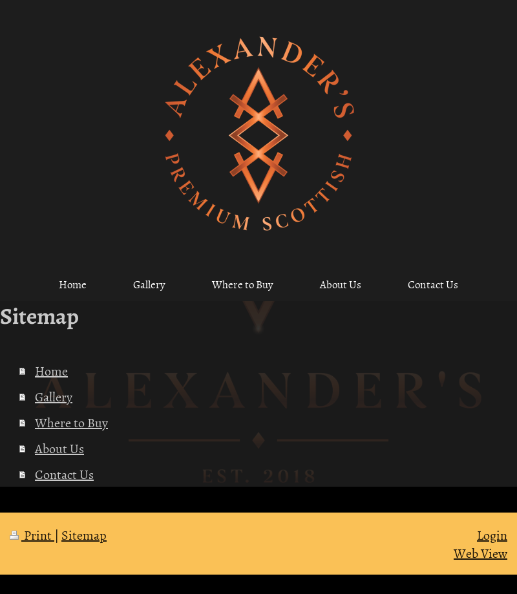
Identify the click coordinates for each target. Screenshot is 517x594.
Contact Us (64, 473)
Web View (480, 552)
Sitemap (84, 534)
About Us (59, 448)
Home (51, 370)
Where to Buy (71, 422)
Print (32, 534)
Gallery (53, 396)
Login (492, 534)
